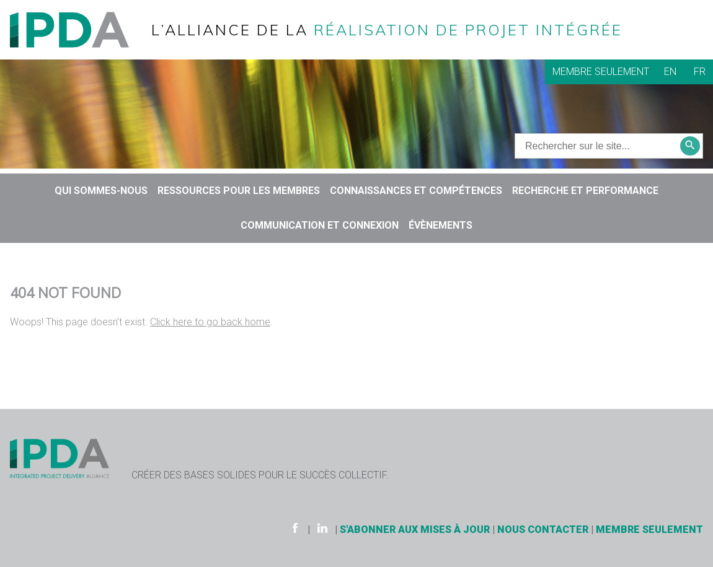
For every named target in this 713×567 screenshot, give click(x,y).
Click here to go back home (210, 322)
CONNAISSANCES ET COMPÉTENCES (416, 190)
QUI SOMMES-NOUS (101, 190)
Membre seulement (600, 71)
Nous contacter (542, 529)
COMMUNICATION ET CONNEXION (320, 225)
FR (700, 71)
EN (670, 71)
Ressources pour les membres (238, 190)
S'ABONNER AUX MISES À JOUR (415, 529)
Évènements (440, 225)
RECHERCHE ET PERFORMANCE (585, 190)
